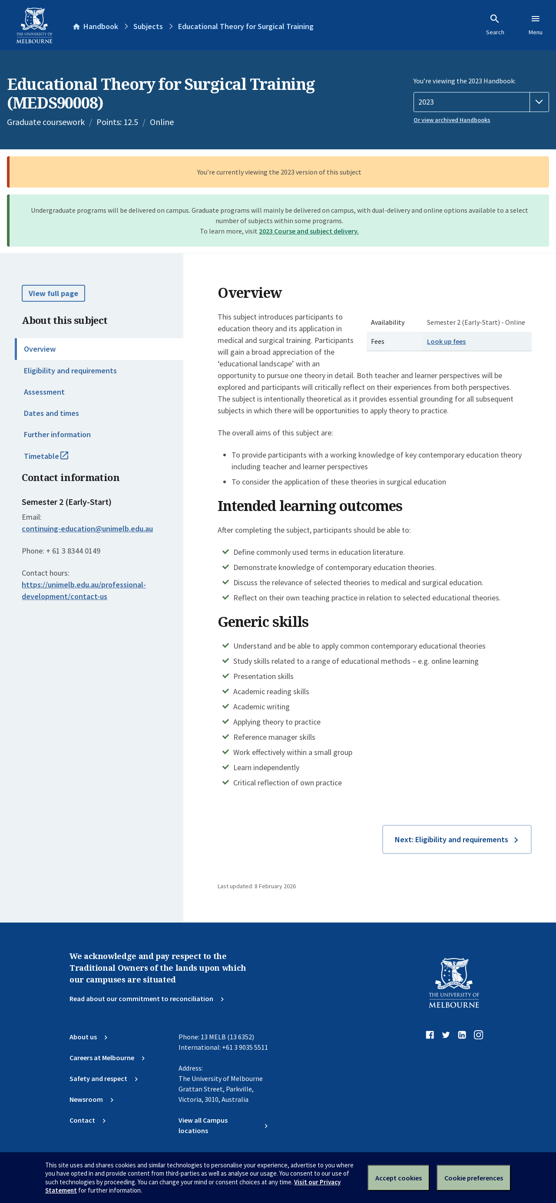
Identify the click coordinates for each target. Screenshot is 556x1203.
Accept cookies (398, 1177)
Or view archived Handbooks (452, 120)
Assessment (44, 392)
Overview (40, 349)
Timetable (55, 459)
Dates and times (51, 413)
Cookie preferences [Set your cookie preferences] (473, 1177)
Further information (57, 434)
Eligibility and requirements (70, 371)
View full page (53, 293)
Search (495, 24)
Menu (536, 24)
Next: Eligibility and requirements (451, 839)
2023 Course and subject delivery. (309, 231)
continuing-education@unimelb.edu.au (87, 529)
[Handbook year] (481, 102)
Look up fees (446, 341)
